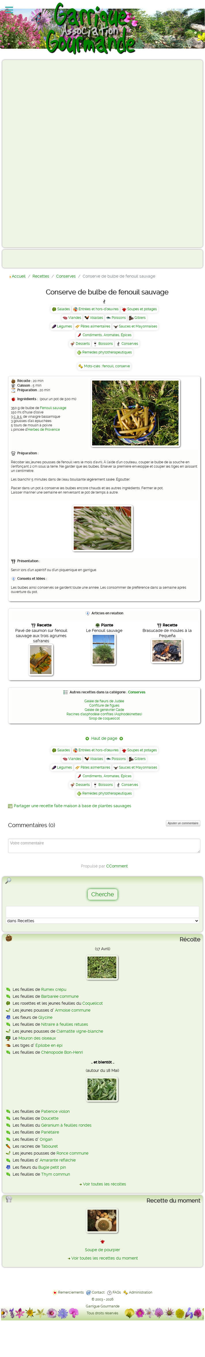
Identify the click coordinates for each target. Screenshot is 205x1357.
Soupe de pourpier (102, 1249)
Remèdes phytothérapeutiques (107, 352)
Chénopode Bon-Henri (62, 1052)
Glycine (45, 1017)
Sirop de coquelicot (104, 718)
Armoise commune (72, 1010)
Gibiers (140, 318)
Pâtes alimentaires (95, 326)
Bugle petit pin (52, 1167)
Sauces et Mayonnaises (138, 326)
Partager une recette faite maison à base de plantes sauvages (72, 805)
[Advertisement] (28, 153)
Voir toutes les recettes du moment (104, 1258)
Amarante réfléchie (58, 1160)
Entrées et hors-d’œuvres (99, 309)
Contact (98, 1292)
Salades (63, 309)
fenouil (107, 366)
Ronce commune (72, 1153)
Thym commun (55, 1174)
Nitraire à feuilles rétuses (64, 1024)
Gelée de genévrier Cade (104, 710)
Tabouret (49, 1146)
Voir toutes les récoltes (104, 1184)
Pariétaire (50, 1132)
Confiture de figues (104, 705)
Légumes (64, 326)
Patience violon (55, 1111)
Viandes (74, 318)
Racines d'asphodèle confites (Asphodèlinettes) (104, 714)
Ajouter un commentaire (183, 823)
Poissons (119, 318)
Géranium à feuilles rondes (66, 1125)
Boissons (105, 344)
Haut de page (104, 738)
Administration (140, 1292)
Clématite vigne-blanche (79, 1031)
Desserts (83, 344)
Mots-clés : (93, 366)
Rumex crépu (53, 989)
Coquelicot (92, 1003)
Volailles (96, 318)
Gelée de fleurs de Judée (104, 701)
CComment (117, 866)
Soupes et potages (142, 309)
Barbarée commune (60, 996)
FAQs (117, 1292)
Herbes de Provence (44, 430)
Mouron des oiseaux (37, 1038)
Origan (46, 1139)
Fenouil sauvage (53, 408)
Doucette (49, 1118)
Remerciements (71, 1292)
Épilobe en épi (48, 1045)
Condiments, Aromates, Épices (107, 335)
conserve (122, 366)
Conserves (130, 344)
